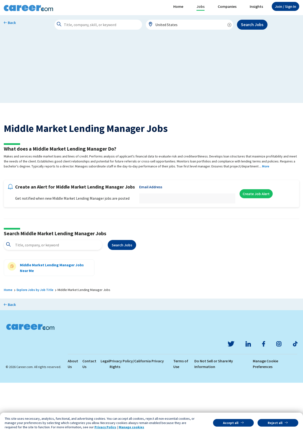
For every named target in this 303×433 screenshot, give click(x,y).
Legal (105, 411)
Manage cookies (131, 427)
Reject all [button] (275, 423)
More (265, 216)
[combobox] (189, 25)
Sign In (285, 6)
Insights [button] (256, 6)
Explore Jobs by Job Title (35, 340)
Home (178, 6)
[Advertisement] (151, 70)
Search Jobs (252, 24)
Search (122, 295)
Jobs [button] (200, 6)
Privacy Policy (105, 427)
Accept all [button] (230, 423)
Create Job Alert (256, 244)
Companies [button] (227, 6)
